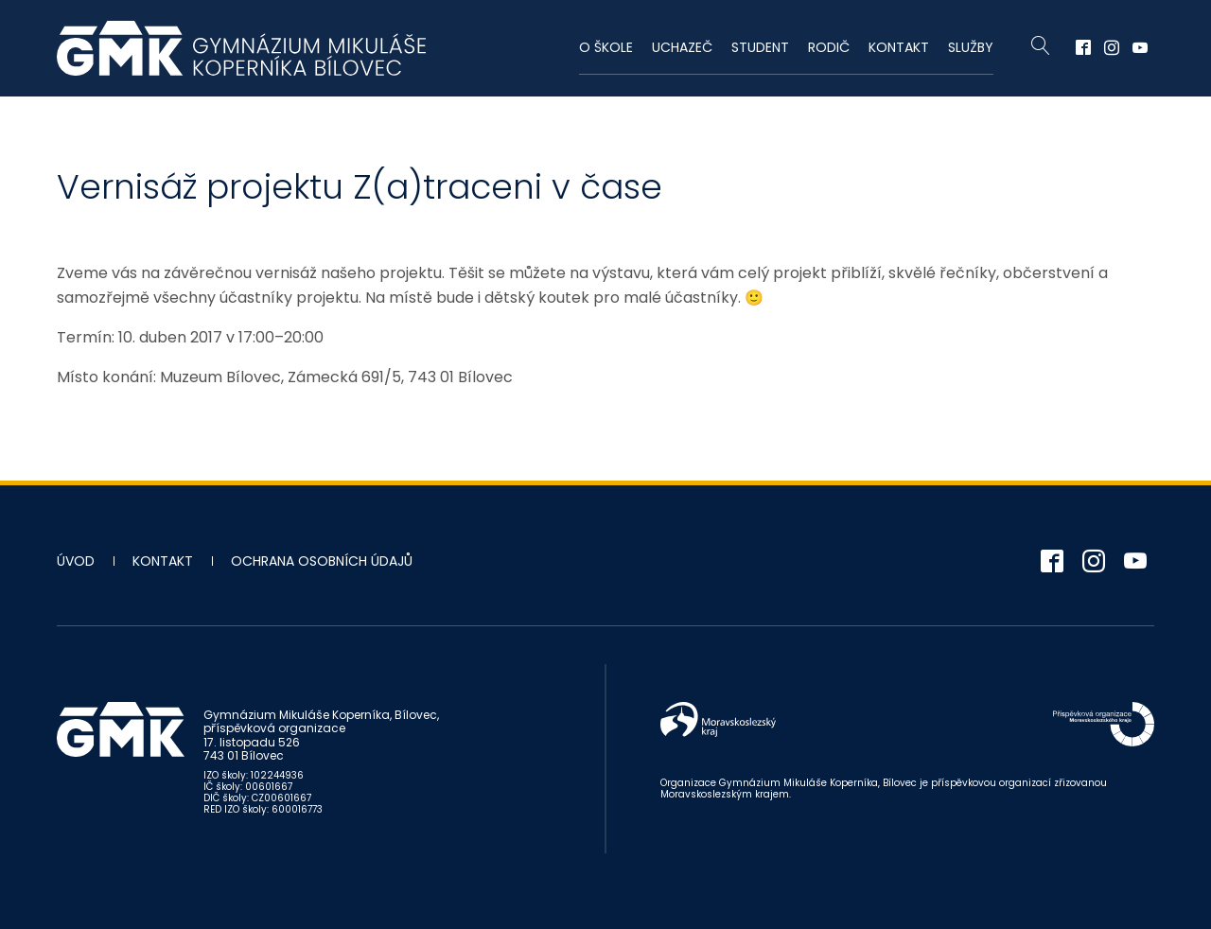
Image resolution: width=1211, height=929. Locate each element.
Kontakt (899, 47)
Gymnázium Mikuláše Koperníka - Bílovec (241, 48)
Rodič (829, 47)
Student (760, 47)
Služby (970, 47)
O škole (606, 47)
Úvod (76, 561)
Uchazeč (682, 47)
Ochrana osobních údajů (321, 561)
